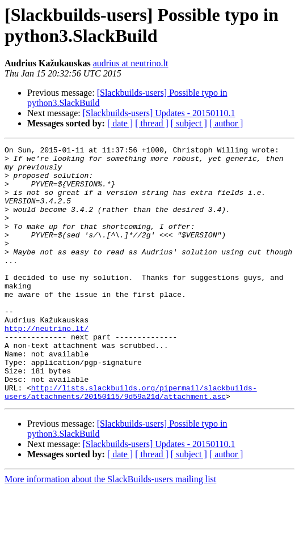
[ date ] (120, 123)
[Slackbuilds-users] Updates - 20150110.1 (159, 113)
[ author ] (226, 123)
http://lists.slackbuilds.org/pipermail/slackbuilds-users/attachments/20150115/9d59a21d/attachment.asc (131, 442)
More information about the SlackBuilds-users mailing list (110, 530)
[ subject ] (189, 123)
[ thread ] (152, 123)
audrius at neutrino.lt (131, 63)
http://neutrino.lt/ (47, 365)
